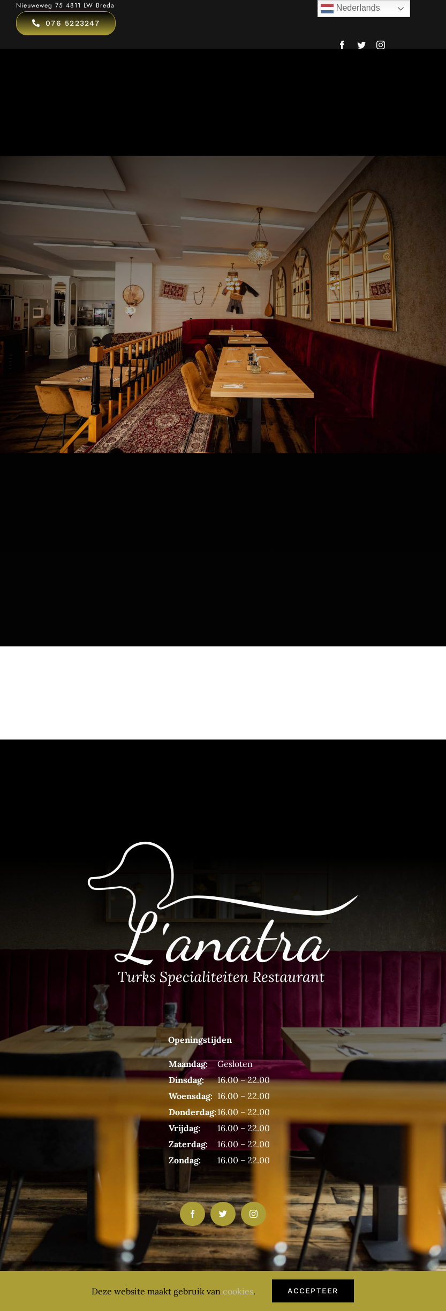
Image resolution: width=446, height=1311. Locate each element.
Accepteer (313, 1290)
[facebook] (342, 45)
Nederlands (350, 8)
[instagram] (380, 45)
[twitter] (361, 45)
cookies (238, 1291)
